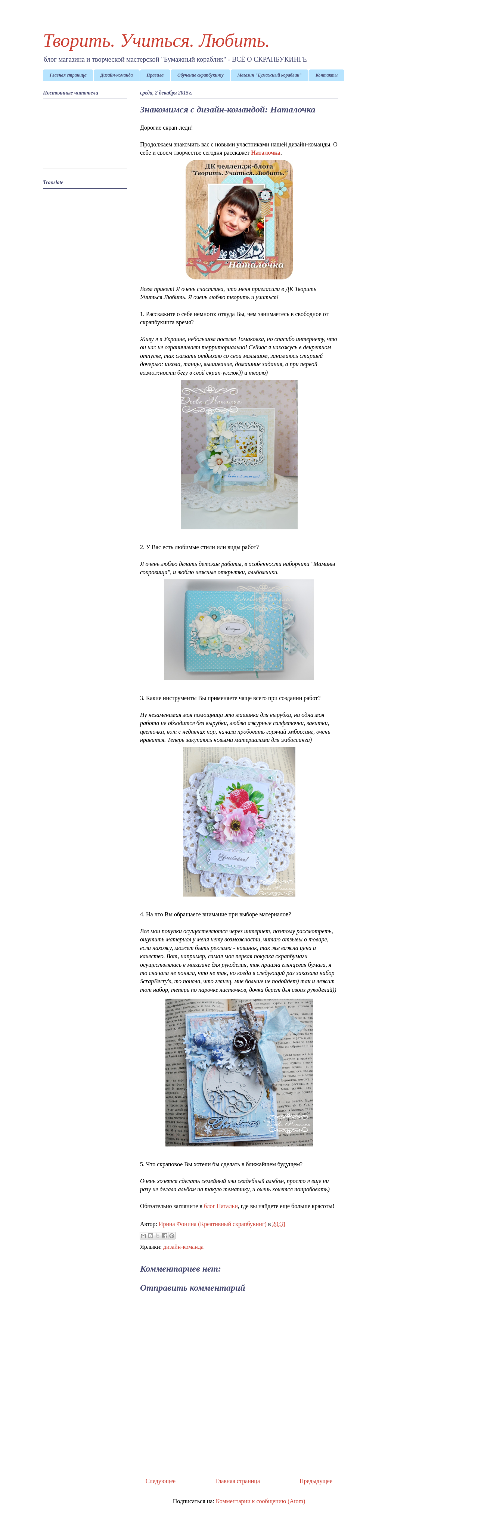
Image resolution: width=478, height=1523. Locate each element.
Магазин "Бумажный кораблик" (270, 75)
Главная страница (68, 75)
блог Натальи (221, 1206)
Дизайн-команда (116, 75)
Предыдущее (315, 1481)
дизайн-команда (183, 1247)
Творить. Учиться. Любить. (156, 40)
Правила (155, 75)
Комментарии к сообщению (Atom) (260, 1501)
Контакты (327, 75)
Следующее (161, 1481)
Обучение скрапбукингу (200, 75)
